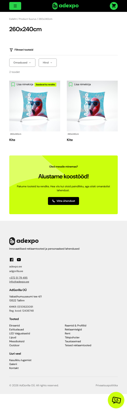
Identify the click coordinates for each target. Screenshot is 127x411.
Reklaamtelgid (73, 329)
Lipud (12, 337)
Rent (67, 333)
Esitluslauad (16, 329)
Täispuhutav (72, 337)
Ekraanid (14, 325)
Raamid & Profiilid (75, 325)
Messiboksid (16, 341)
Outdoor (14, 345)
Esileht (13, 19)
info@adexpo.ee (19, 281)
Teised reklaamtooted (78, 345)
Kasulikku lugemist (20, 360)
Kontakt (14, 368)
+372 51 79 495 (18, 277)
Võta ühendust (63, 201)
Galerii (13, 364)
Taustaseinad (73, 341)
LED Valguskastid (19, 333)
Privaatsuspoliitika (107, 385)
